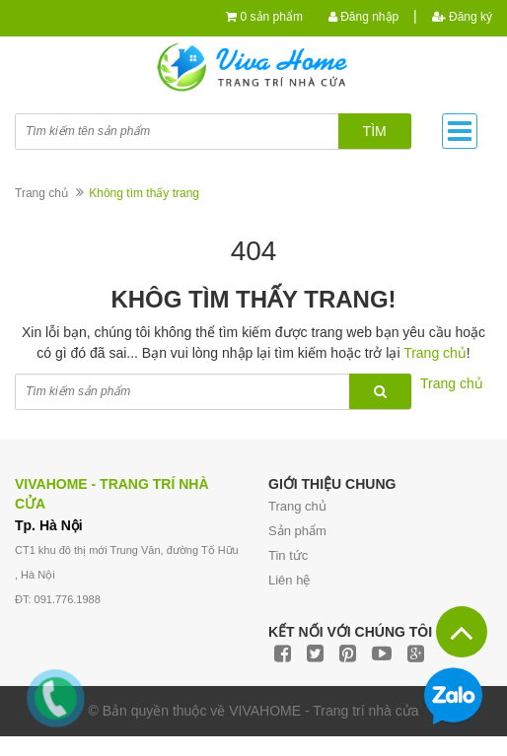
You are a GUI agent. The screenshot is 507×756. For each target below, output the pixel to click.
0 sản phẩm (272, 17)
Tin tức (288, 555)
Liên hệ (289, 580)
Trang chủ (297, 506)
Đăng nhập (363, 17)
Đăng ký (462, 17)
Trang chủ (41, 193)
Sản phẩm (297, 530)
